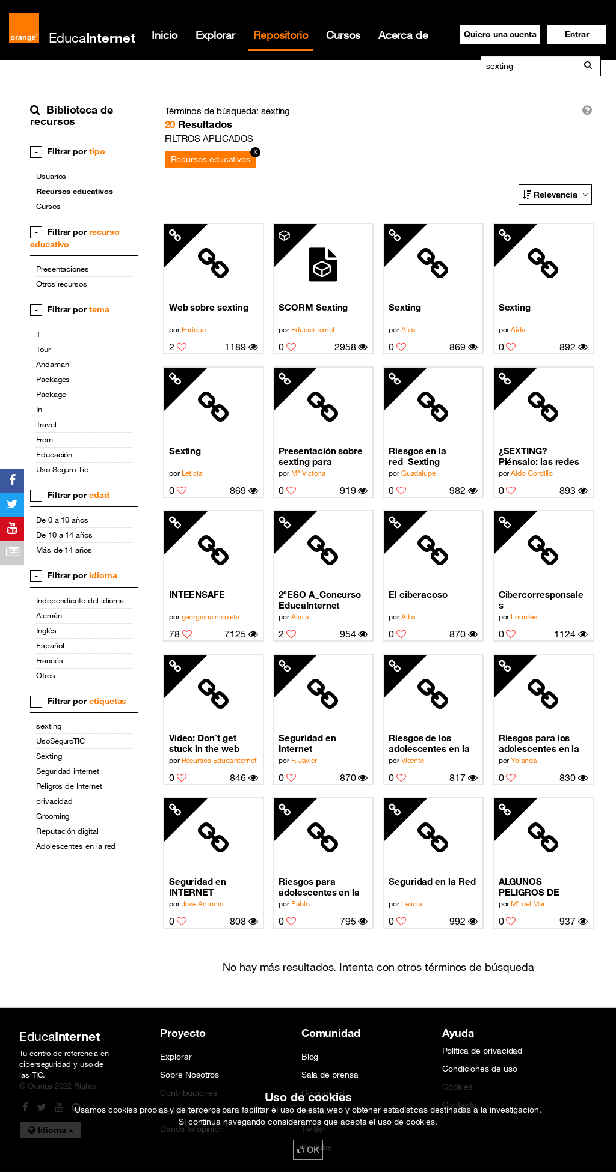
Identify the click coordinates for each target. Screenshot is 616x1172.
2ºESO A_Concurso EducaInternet (320, 599)
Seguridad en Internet (307, 743)
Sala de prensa (330, 1074)
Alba (408, 616)
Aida (408, 329)
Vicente (412, 760)
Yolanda (523, 760)
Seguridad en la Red (432, 881)
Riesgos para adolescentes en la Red (319, 887)
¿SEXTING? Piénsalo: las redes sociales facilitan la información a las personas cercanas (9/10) (540, 456)
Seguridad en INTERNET (197, 886)
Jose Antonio (203, 903)
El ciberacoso (418, 594)
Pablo (300, 903)
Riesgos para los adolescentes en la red (539, 743)
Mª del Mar (527, 903)
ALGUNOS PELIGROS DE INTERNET (529, 887)
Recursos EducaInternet (219, 760)
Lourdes (524, 616)
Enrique (194, 329)
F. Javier (303, 760)
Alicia (300, 616)
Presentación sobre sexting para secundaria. (321, 456)
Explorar (215, 34)
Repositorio (280, 34)
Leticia (192, 473)
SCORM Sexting (313, 307)
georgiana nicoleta (211, 616)
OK (308, 1149)
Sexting (404, 307)
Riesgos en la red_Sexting (417, 456)
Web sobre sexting (208, 307)
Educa (92, 37)
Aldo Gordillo (532, 473)
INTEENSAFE (197, 594)
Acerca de (403, 34)
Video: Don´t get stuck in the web (204, 743)
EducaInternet (313, 329)
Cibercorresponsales (541, 599)
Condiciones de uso (479, 1068)
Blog (310, 1056)
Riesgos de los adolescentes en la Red (429, 743)
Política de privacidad (482, 1050)
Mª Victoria (308, 473)
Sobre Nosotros (189, 1074)
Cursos (343, 34)
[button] (577, 34)
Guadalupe (418, 473)
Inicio (164, 34)
